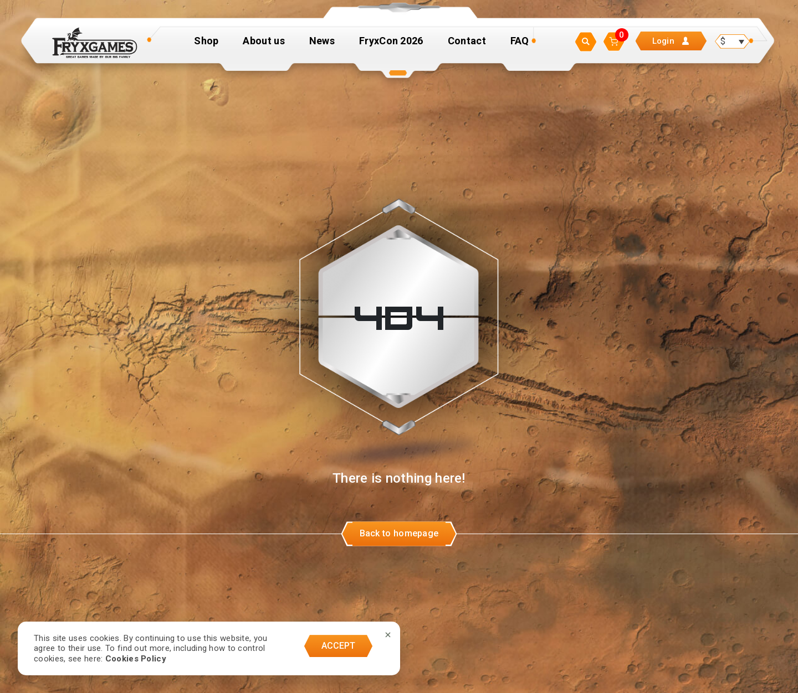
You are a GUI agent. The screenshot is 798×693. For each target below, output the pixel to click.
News (322, 45)
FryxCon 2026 (391, 45)
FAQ (519, 45)
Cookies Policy (135, 659)
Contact (467, 45)
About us (263, 45)
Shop (206, 45)
